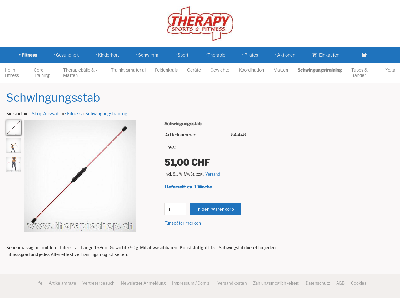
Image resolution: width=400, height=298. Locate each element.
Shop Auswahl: (46, 113)
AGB (340, 282)
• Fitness (73, 113)
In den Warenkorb (215, 209)
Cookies (359, 282)
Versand (212, 174)
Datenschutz (318, 282)
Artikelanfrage (62, 282)
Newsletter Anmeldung (143, 282)
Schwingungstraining (106, 113)
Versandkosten (232, 282)
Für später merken (182, 223)
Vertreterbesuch (98, 282)
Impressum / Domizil (191, 282)
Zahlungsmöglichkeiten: (276, 282)
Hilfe (37, 282)
